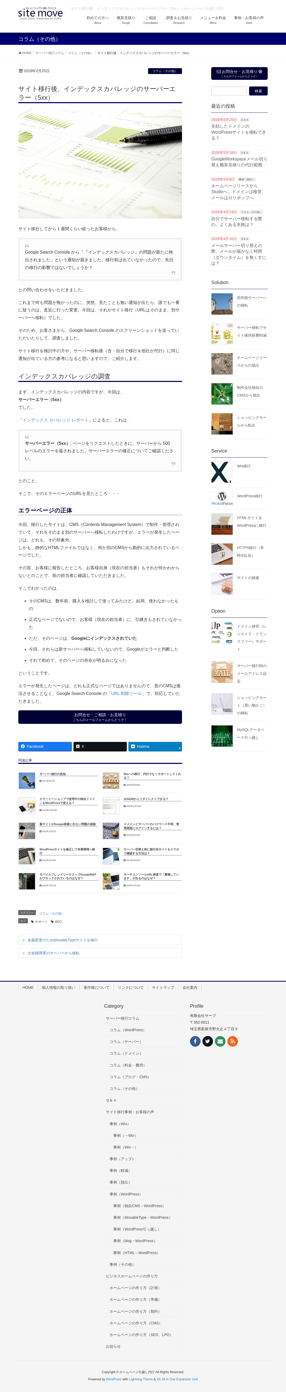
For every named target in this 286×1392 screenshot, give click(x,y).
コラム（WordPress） (128, 1030)
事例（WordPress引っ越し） (137, 1229)
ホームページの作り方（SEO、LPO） (141, 1335)
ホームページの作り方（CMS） (136, 1323)
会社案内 (190, 987)
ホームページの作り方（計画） (136, 1288)
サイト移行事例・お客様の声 (130, 1112)
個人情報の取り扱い (58, 987)
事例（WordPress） (126, 1194)
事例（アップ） (123, 1159)
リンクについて (131, 987)
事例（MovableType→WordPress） (142, 1217)
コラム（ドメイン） (126, 1053)
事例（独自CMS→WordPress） (139, 1206)
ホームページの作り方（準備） (136, 1299)
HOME (28, 987)
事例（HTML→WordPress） (136, 1253)
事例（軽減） (121, 1170)
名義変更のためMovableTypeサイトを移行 (63, 940)
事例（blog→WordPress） (135, 1241)
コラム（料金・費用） (128, 1065)
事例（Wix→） (125, 1147)
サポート (41, 922)
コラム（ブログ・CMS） (130, 1077)
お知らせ (113, 1346)
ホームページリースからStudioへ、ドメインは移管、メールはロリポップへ (238, 192)
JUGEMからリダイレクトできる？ (146, 799)
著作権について (97, 987)
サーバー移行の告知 (53, 774)
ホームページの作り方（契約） (136, 1311)
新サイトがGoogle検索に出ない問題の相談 (68, 824)
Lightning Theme (141, 1379)
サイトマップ (163, 987)
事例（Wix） (120, 1124)
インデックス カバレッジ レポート (56, 420)
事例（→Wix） (125, 1135)
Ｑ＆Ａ (245, 119)
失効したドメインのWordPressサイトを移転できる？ (238, 132)
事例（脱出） (247, 179)
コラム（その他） (165, 71)
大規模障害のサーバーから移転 (54, 953)
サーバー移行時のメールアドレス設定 (252, 673)
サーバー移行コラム (122, 1018)
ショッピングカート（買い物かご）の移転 (252, 705)
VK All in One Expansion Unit (177, 1379)
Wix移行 (243, 466)
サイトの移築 (248, 578)
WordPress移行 (250, 496)
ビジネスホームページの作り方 (132, 1276)
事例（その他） (123, 1264)
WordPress (114, 1379)
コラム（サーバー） (126, 1041)
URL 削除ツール (126, 693)
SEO (58, 922)
